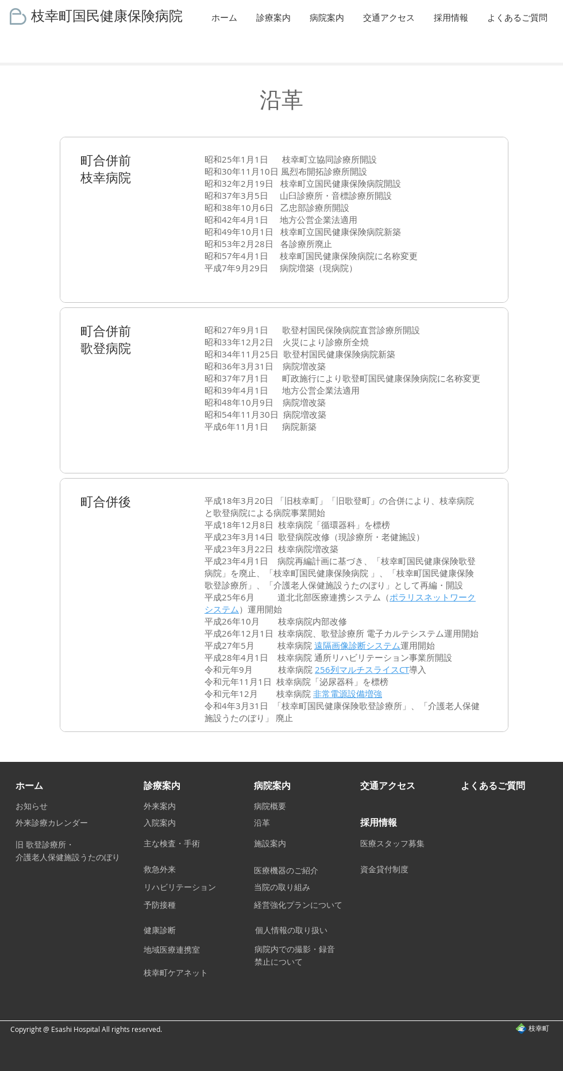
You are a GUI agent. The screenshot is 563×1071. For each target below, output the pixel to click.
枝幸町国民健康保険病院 (107, 15)
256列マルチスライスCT (362, 669)
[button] (274, 17)
